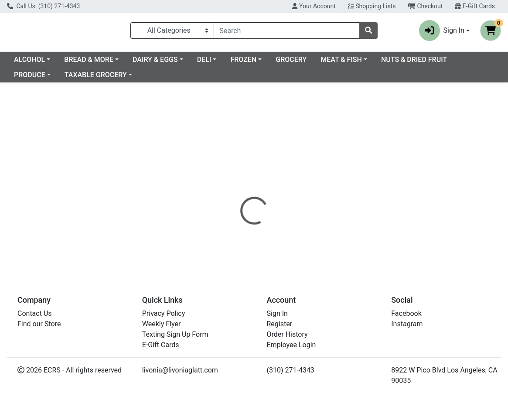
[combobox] (287, 32)
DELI (275, 63)
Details (235, 182)
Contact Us (34, 313)
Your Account (313, 6)
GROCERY (361, 63)
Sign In (277, 313)
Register (280, 324)
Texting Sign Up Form (175, 334)
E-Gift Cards (475, 6)
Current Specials (39, 63)
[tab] (235, 182)
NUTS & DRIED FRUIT (47, 78)
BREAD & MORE (159, 63)
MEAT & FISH (412, 63)
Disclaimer (274, 182)
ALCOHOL (100, 63)
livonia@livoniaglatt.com (180, 370)
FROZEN (314, 63)
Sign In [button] (441, 32)
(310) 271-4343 (290, 370)
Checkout (425, 6)
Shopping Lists (372, 6)
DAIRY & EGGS (226, 63)
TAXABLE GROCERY (175, 78)
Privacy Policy (163, 313)
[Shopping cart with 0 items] (490, 32)
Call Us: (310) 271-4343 (43, 6)
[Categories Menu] (172, 32)
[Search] (287, 32)
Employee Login (291, 345)
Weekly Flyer (161, 324)
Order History (287, 334)
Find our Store (39, 324)
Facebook (406, 313)
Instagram (407, 324)
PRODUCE (109, 78)
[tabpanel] (359, 214)
